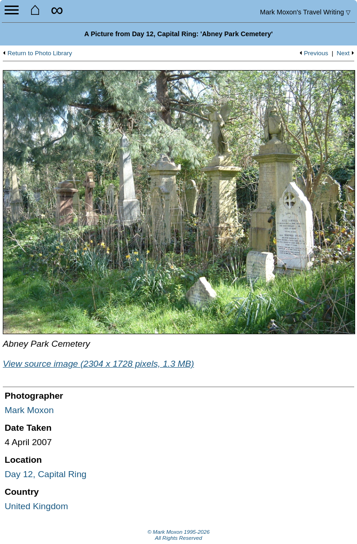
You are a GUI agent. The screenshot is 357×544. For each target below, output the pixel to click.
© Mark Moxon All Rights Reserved (178, 535)
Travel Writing (305, 12)
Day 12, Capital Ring (45, 474)
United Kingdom (36, 506)
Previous (316, 53)
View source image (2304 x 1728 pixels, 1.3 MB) (98, 364)
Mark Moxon (29, 410)
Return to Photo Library (39, 53)
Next (343, 53)
